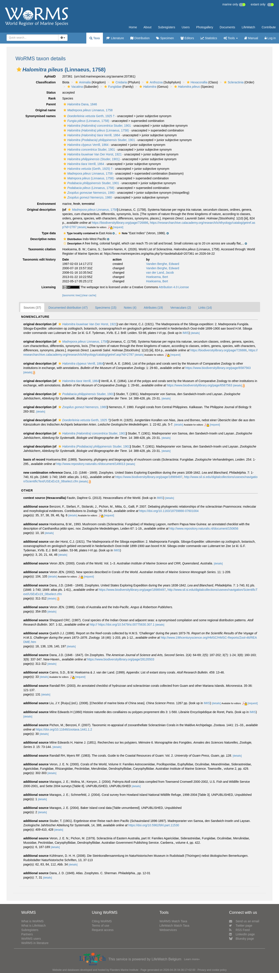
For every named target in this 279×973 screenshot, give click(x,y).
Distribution (140, 38)
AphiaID (50, 76)
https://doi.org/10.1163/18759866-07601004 (169, 511)
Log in (270, 38)
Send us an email (244, 921)
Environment (46, 203)
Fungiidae (112, 86)
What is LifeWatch (33, 925)
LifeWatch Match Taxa (174, 925)
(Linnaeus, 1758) (85, 121)
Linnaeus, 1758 (87, 110)
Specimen (165, 38)
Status (51, 92)
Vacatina (74, 86)
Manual (251, 38)
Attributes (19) (153, 307)
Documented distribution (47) (68, 307)
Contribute (269, 27)
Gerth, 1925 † (88, 116)
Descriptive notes (43, 239)
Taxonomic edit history (39, 259)
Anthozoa (154, 82)
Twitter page (240, 925)
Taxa (95, 38)
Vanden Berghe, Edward (162, 264)
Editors (187, 38)
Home (133, 27)
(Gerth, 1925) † (87, 168)
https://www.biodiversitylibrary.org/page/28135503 (120, 659)
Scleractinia (233, 82)
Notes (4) (130, 307)
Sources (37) (32, 307)
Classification (46, 82)
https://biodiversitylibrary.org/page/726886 (120, 222)
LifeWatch (248, 27)
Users (186, 27)
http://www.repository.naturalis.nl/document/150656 (203, 528)
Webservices (168, 930)
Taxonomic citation (42, 249)
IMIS (185, 333)
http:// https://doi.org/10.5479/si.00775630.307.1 (122, 624)
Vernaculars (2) (180, 307)
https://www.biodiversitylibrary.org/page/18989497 (148, 477)
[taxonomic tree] (71, 295)
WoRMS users (31, 938)
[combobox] (32, 37)
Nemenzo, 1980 (88, 192)
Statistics (209, 38)
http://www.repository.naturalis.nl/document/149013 (90, 464)
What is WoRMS (32, 921)
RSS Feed (239, 930)
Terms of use (100, 925)
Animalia (82, 82)
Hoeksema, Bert (157, 277)
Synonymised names (40, 116)
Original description (41, 209)
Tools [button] (231, 38)
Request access (103, 930)
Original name (45, 110)
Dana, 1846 (79, 104)
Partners (27, 934)
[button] (18, 69)
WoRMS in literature (34, 943)
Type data (49, 233)
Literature (115, 38)
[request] (118, 227)
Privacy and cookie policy (212, 969)
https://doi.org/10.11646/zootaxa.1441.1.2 (64, 729)
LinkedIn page (242, 934)
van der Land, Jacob (160, 272)
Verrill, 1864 (91, 135)
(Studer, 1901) (91, 159)
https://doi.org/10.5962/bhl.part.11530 (153, 825)
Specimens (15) (105, 307)
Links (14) (205, 307)
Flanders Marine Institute (124, 969)
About (147, 27)
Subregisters (166, 27)
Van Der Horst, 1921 (92, 154)
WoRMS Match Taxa (173, 921)
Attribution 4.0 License (174, 287)
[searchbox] (31, 38)
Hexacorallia (197, 82)
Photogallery (204, 27)
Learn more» (192, 959)
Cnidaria (119, 82)
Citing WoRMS (102, 921)
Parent (51, 104)
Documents (227, 27)
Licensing (48, 287)
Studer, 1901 (96, 125)
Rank (52, 98)
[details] (81, 227)
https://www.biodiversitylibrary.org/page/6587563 (218, 368)
